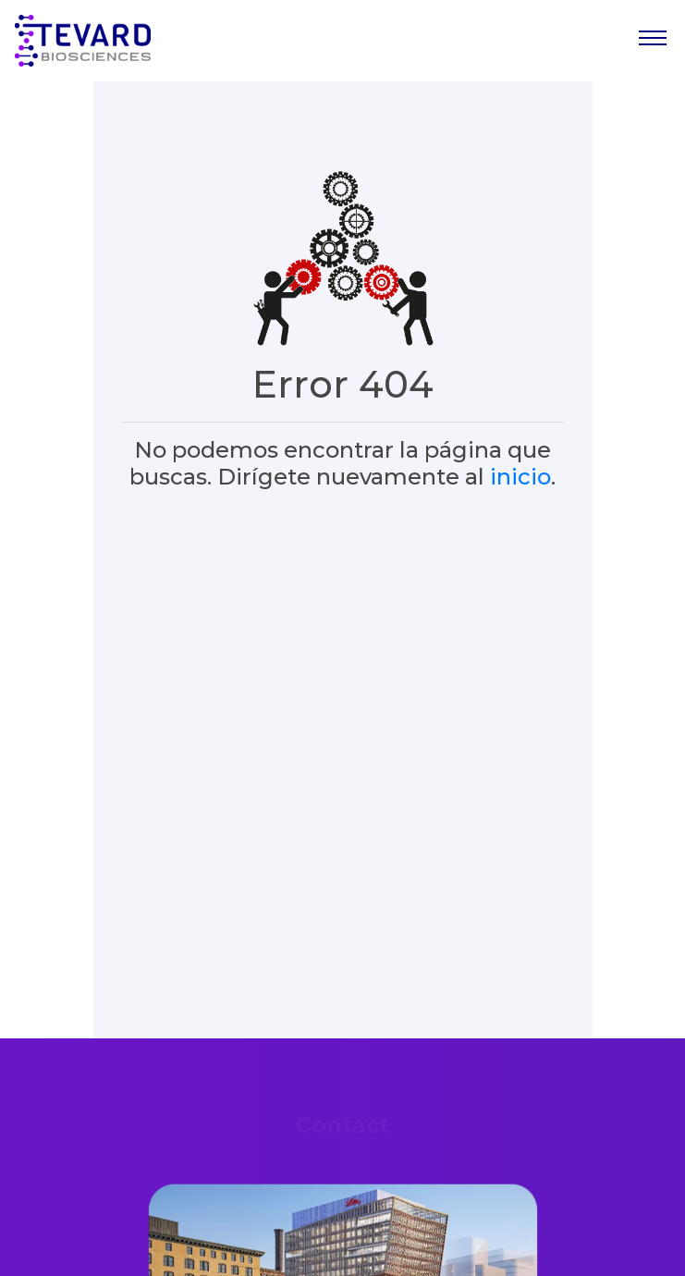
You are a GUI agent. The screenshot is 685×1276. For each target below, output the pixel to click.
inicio (520, 476)
